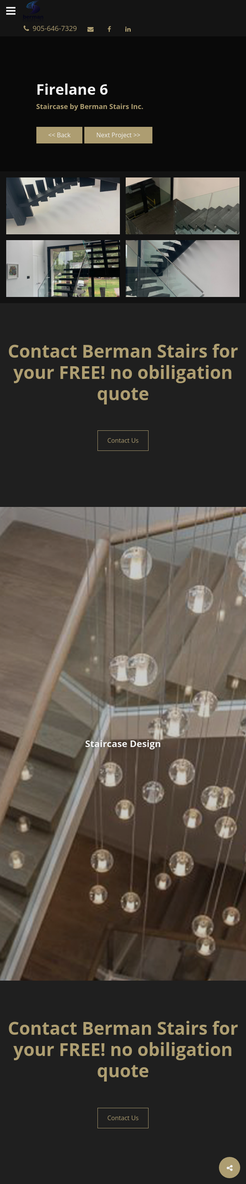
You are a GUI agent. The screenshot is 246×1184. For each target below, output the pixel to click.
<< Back (59, 135)
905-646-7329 (52, 28)
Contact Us (123, 440)
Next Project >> (118, 135)
